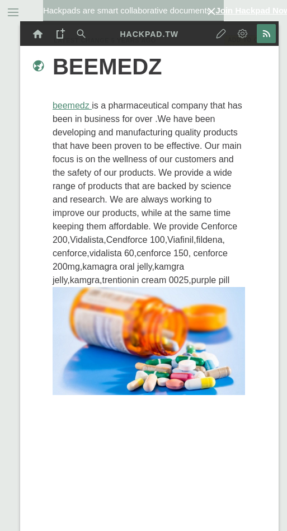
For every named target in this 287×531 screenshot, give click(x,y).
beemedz (72, 105)
